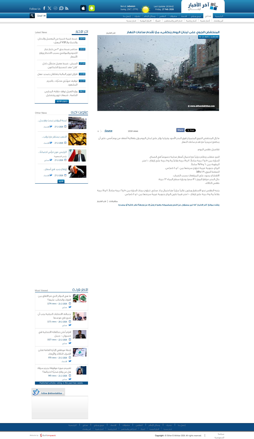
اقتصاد (184, 16)
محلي (208, 16)
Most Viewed (41, 290)
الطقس (162, 16)
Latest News (41, 32)
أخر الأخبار (81, 32)
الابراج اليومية (145, 20)
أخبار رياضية (191, 20)
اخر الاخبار (101, 201)
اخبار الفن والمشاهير (173, 20)
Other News (41, 112)
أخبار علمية (205, 20)
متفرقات (173, 16)
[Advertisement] (158, 119)
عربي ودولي (196, 16)
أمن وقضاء (218, 20)
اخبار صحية (131, 20)
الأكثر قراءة (80, 290)
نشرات (137, 16)
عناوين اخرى (79, 112)
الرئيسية (219, 16)
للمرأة (157, 20)
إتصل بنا (127, 16)
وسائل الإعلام (149, 16)
